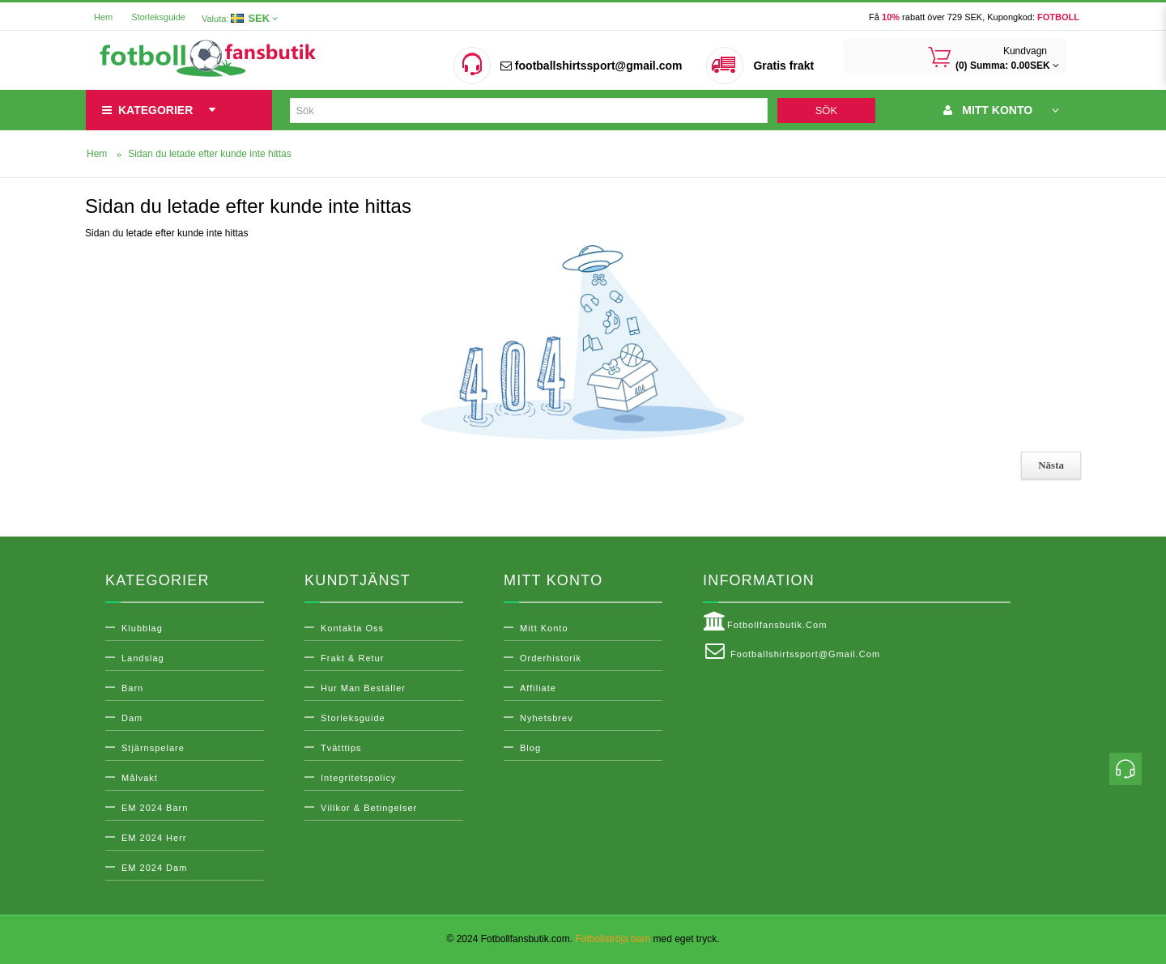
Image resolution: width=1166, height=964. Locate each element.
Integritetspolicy (358, 778)
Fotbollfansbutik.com (765, 621)
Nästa (1051, 465)
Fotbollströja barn (612, 939)
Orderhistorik (550, 658)
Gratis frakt (783, 65)
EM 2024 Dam (154, 868)
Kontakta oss (352, 628)
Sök (826, 110)
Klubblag (142, 628)
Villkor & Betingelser (369, 808)
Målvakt (139, 778)
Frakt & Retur (352, 658)
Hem (103, 17)
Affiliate (538, 688)
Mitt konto (544, 628)
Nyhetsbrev (546, 718)
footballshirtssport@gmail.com (591, 65)
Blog (530, 748)
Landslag (142, 658)
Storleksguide (158, 17)
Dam (132, 718)
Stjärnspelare (153, 748)
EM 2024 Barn (154, 808)
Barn (132, 688)
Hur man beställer (363, 688)
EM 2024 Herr (153, 838)
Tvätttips (341, 748)
